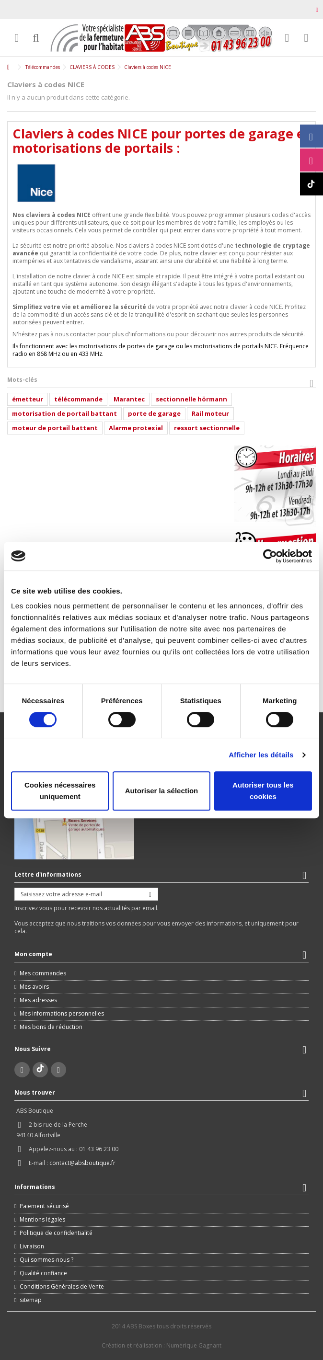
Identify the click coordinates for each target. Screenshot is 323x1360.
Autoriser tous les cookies (263, 790)
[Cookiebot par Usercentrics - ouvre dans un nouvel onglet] (270, 556)
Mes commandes (43, 973)
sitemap (31, 1300)
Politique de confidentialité (56, 1233)
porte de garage (154, 413)
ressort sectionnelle (207, 427)
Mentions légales (42, 1219)
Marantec (129, 399)
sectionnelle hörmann (191, 399)
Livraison (32, 1246)
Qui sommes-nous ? (46, 1260)
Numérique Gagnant (193, 1345)
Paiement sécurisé (44, 1206)
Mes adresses (38, 1000)
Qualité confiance (43, 1273)
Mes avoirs (34, 987)
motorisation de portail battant (64, 413)
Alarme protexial (136, 427)
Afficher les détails (261, 755)
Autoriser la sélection (161, 791)
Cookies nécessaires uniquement (59, 790)
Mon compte (33, 954)
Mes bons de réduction (51, 1027)
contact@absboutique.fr (82, 1163)
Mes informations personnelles (62, 1013)
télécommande (78, 399)
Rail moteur (210, 413)
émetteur (27, 399)
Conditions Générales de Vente (62, 1287)
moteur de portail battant (55, 427)
